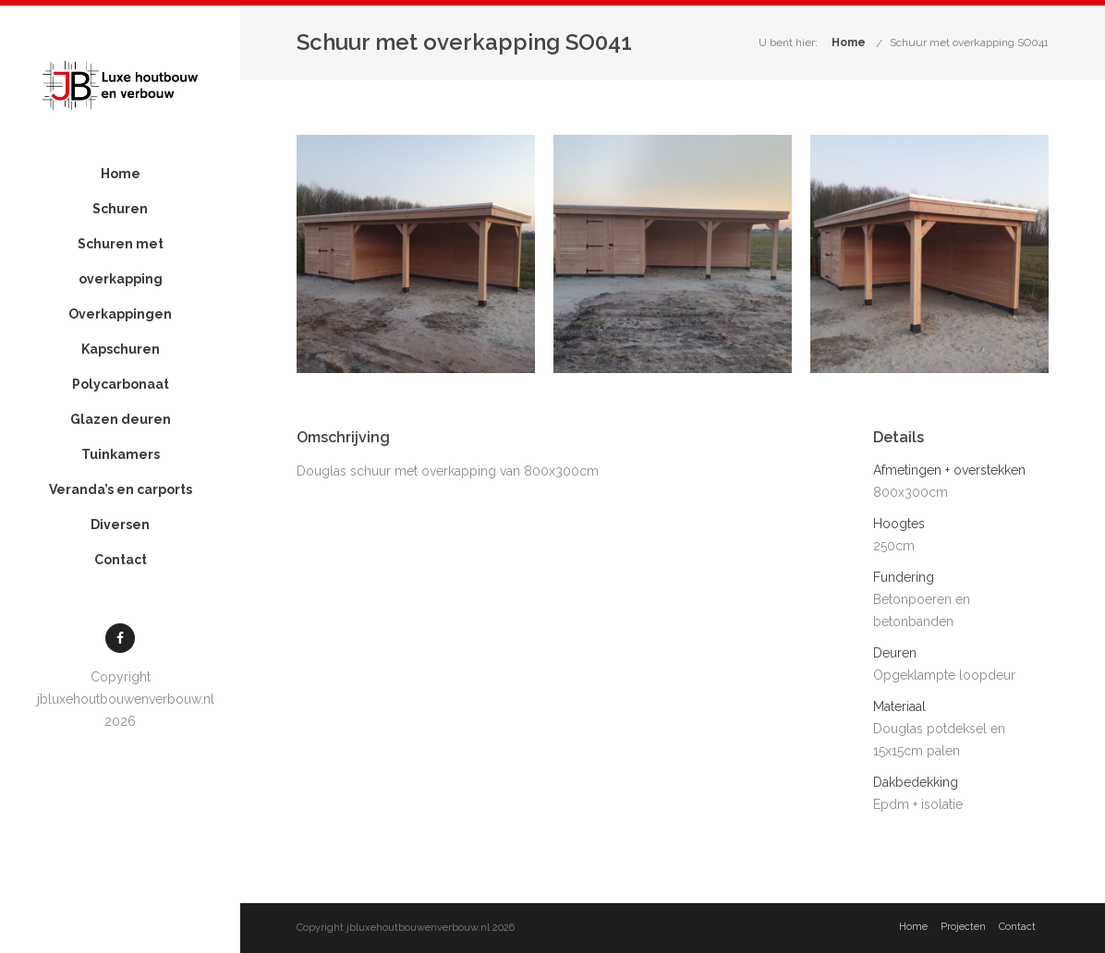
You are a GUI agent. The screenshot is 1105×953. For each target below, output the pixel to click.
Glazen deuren (120, 419)
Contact (120, 559)
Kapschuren (120, 349)
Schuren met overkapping (121, 261)
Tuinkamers (120, 454)
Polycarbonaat (120, 384)
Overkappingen (120, 314)
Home (120, 173)
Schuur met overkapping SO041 (969, 42)
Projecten (963, 927)
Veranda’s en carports (120, 489)
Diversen (120, 524)
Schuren (120, 208)
